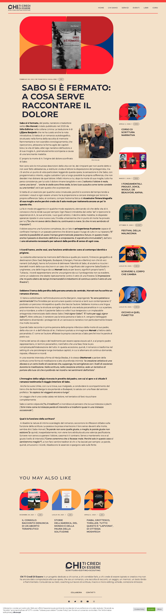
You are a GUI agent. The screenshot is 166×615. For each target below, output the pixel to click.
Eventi (138, 225)
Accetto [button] (151, 609)
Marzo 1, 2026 (124, 178)
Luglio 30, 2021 (58, 514)
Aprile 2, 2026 (124, 124)
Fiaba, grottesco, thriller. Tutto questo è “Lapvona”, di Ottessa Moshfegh (100, 526)
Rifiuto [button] (159, 609)
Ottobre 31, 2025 (126, 225)
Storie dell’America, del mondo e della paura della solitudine (65, 526)
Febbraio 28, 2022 (27, 79)
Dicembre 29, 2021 (27, 514)
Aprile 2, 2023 (90, 514)
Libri (61, 79)
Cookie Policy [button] (139, 609)
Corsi (136, 124)
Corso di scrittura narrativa (128, 132)
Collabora (76, 592)
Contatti (90, 592)
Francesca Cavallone (46, 79)
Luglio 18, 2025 (125, 266)
